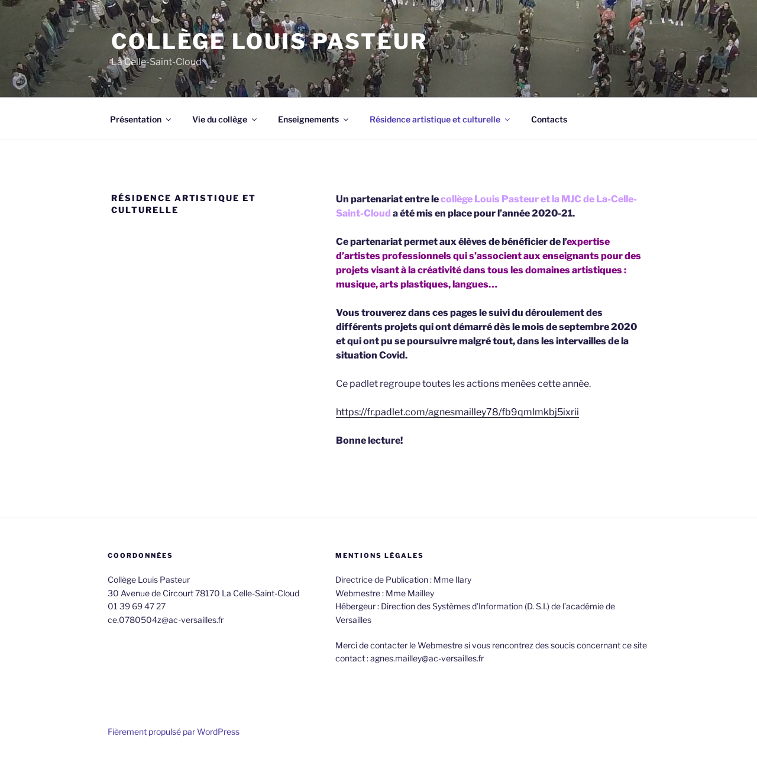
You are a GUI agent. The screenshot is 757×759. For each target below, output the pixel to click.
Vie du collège (225, 119)
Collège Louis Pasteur (269, 41)
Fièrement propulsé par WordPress (174, 731)
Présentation (141, 119)
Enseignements (314, 119)
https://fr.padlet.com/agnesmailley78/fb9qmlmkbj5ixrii (457, 412)
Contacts (549, 119)
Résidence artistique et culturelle (441, 119)
